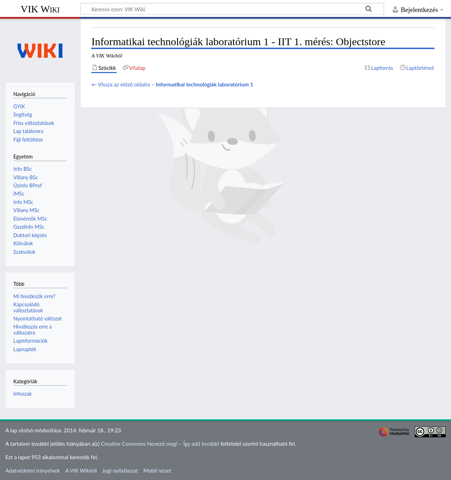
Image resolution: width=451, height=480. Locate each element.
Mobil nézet (157, 470)
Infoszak (22, 394)
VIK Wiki (40, 9)
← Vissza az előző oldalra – (172, 84)
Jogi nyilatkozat (120, 470)
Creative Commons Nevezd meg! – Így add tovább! (160, 443)
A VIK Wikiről (81, 470)
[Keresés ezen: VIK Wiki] (232, 8)
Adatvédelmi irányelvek (32, 470)
